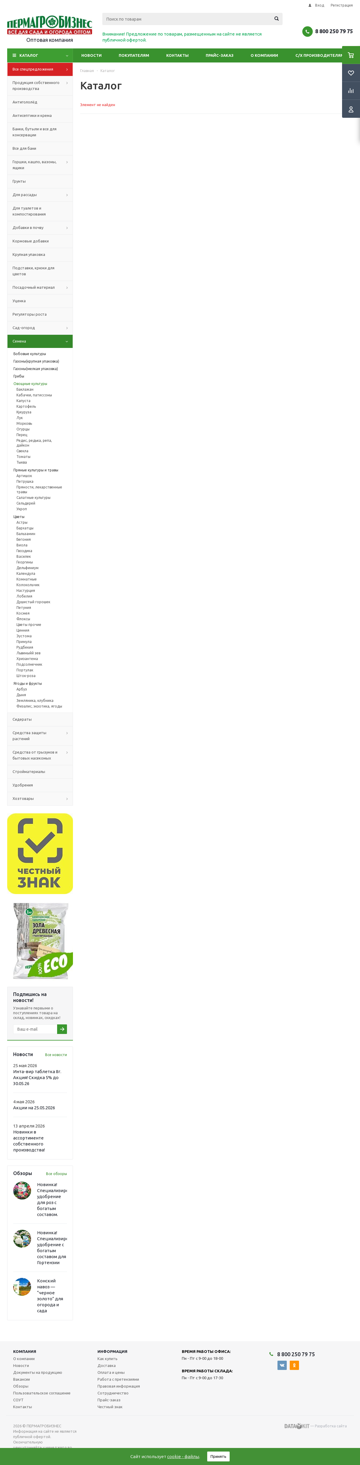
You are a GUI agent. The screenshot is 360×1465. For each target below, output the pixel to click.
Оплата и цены (111, 1372)
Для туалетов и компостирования (29, 211)
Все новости (56, 1055)
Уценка (19, 301)
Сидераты (22, 719)
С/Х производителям (319, 55)
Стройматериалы (29, 771)
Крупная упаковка (29, 254)
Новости (91, 55)
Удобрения (23, 785)
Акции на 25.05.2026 (34, 1107)
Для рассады (43, 194)
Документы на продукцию (37, 1372)
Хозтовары (43, 798)
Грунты (19, 181)
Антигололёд (25, 102)
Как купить (107, 1358)
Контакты (177, 55)
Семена (43, 341)
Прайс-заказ (220, 55)
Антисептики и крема (32, 115)
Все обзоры (56, 1174)
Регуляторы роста (30, 314)
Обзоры (20, 1386)
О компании (264, 55)
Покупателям (134, 55)
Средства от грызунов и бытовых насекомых (43, 755)
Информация (112, 1351)
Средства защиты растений (43, 736)
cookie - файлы (183, 1456)
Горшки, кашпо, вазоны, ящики (43, 165)
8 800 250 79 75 (334, 31)
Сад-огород (43, 327)
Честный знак (110, 1407)
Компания (24, 1351)
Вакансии (21, 1379)
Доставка (106, 1365)
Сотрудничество (113, 1393)
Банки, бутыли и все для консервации (35, 132)
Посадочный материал (43, 287)
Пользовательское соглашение (42, 1393)
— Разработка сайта (316, 1426)
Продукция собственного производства (43, 85)
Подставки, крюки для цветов (33, 271)
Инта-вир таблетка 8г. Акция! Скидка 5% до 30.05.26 (37, 1077)
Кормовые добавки (31, 241)
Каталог (28, 55)
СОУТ (18, 1400)
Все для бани (24, 148)
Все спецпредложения (43, 69)
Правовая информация (118, 1386)
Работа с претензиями (118, 1379)
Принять (218, 1456)
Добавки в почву (43, 227)
